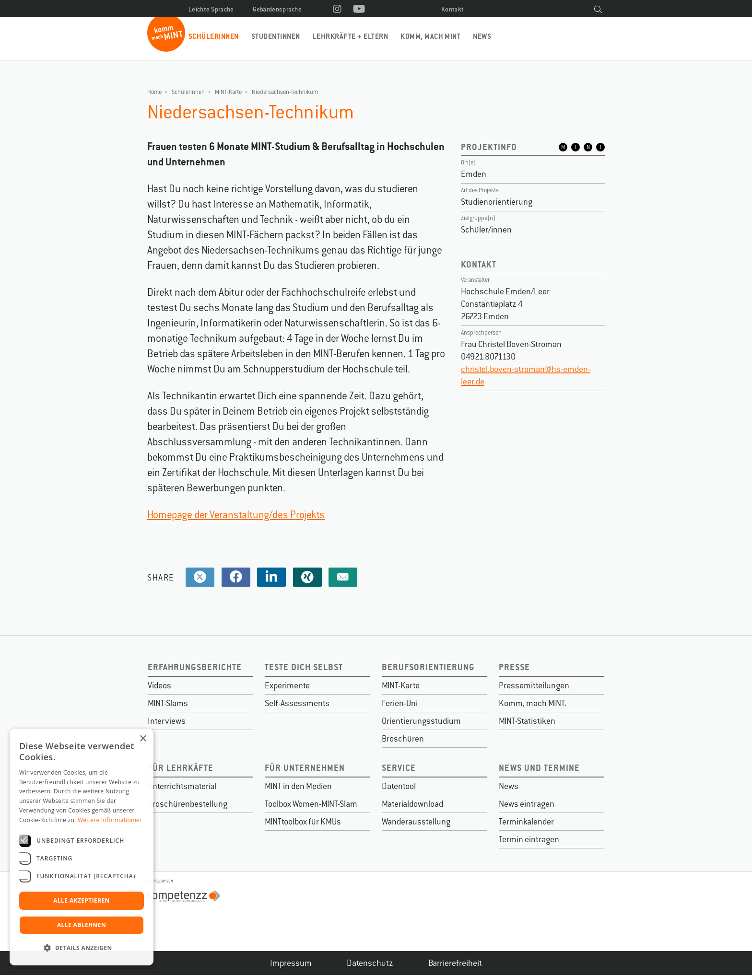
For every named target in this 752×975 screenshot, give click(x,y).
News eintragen (526, 804)
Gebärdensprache (277, 9)
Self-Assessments (297, 703)
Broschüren (403, 738)
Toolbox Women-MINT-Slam (311, 804)
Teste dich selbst (304, 667)
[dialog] (81, 847)
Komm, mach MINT (430, 36)
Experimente (287, 685)
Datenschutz (370, 963)
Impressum (291, 963)
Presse (514, 667)
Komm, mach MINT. (532, 703)
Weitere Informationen (110, 820)
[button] (81, 948)
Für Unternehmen (305, 767)
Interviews (167, 721)
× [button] (142, 739)
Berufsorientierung (428, 667)
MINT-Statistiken (527, 721)
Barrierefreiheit (455, 963)
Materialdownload (412, 804)
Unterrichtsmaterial (182, 786)
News (482, 36)
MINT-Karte (228, 92)
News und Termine (539, 767)
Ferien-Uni (400, 703)
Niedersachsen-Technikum (285, 92)
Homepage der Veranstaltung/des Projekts (236, 514)
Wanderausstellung (416, 821)
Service (399, 767)
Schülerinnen (213, 36)
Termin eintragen (529, 839)
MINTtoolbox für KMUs (303, 821)
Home (154, 92)
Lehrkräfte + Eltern (350, 36)
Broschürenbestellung (187, 804)
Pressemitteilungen (534, 685)
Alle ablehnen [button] (81, 925)
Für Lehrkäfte (180, 767)
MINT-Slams (168, 703)
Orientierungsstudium (421, 721)
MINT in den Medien (298, 786)
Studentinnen (275, 36)
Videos (159, 685)
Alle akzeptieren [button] (81, 900)
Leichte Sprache (211, 9)
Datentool (399, 786)
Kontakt (452, 9)
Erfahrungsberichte (195, 667)
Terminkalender (526, 821)
